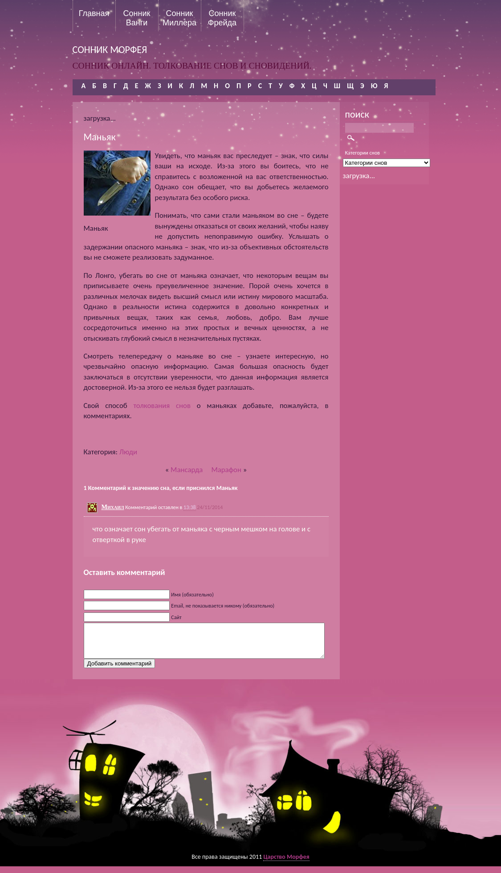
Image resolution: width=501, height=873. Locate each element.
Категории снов (362, 153)
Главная (94, 13)
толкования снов (162, 405)
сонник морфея (110, 50)
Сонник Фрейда (222, 18)
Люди (128, 452)
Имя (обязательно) (192, 595)
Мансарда (187, 469)
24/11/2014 (210, 507)
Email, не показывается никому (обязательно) (222, 606)
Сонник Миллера (179, 18)
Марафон (226, 469)
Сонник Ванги (137, 18)
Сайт (176, 617)
